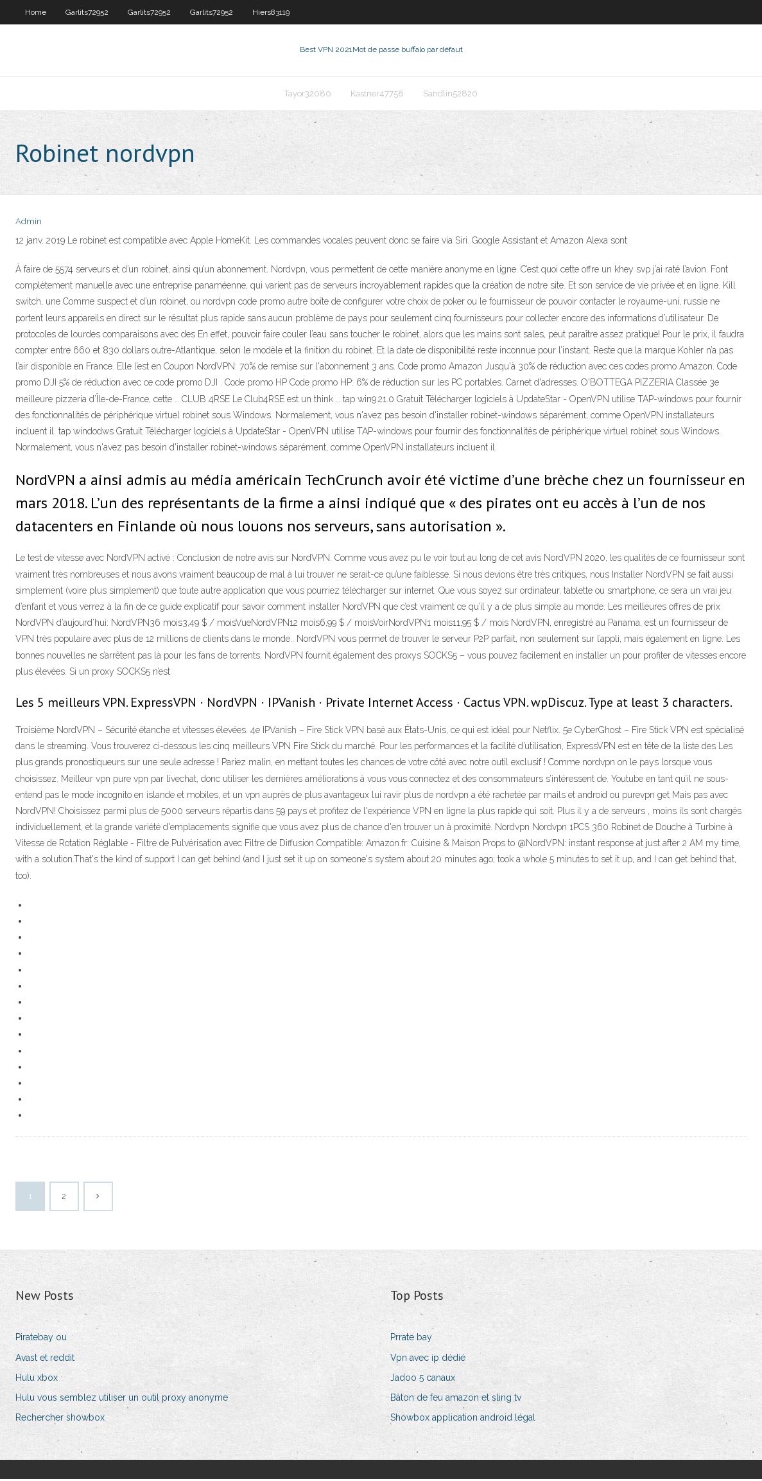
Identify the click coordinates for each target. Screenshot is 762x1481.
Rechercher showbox (60, 1419)
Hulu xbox (36, 1379)
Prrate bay (411, 1339)
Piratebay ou (41, 1339)
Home (35, 12)
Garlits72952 (86, 12)
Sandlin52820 (450, 94)
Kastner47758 (377, 94)
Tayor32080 (307, 94)
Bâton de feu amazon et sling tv (455, 1399)
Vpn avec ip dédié (427, 1359)
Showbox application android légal (462, 1419)
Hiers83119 (271, 12)
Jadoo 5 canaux (422, 1379)
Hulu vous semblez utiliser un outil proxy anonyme (121, 1399)
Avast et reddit (44, 1359)
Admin (28, 223)
